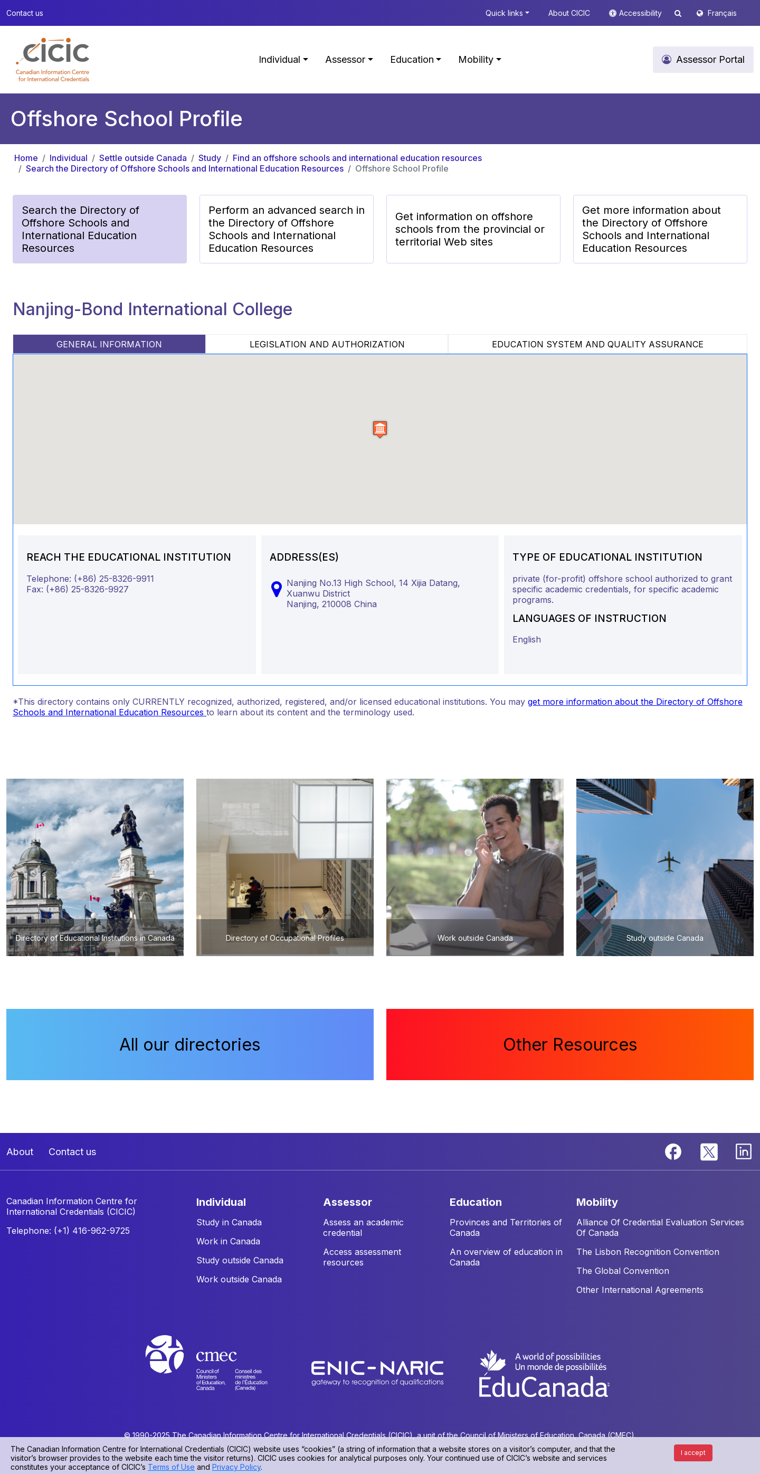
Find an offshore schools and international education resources (357, 158)
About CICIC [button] (569, 12)
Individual (69, 158)
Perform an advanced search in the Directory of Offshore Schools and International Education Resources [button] (286, 229)
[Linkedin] (744, 1150)
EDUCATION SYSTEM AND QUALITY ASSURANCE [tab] (598, 344)
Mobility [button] (475, 59)
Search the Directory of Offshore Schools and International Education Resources (185, 168)
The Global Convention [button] (622, 1270)
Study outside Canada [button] (239, 1260)
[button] (52, 59)
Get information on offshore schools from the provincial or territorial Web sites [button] (470, 229)
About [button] (19, 1151)
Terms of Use (171, 1466)
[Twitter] (709, 1150)
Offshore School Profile (402, 168)
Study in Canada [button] (229, 1222)
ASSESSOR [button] (347, 1202)
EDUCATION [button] (476, 1202)
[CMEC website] (220, 1372)
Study (209, 158)
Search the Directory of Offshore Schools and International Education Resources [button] (80, 229)
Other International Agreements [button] (640, 1289)
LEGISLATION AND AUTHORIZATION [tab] (327, 344)
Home (26, 158)
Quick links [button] (504, 12)
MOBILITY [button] (597, 1202)
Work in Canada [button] (228, 1241)
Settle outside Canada (143, 158)
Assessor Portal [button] (710, 59)
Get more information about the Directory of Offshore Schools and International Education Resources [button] (651, 229)
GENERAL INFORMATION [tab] (109, 344)
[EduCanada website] (544, 1372)
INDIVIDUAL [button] (221, 1202)
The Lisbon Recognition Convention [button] (647, 1251)
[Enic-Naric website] (378, 1372)
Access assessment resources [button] (362, 1257)
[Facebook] (674, 1150)
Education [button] (412, 59)
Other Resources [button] (570, 1044)
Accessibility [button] (641, 12)
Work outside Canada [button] (239, 1279)
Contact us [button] (24, 12)
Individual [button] (279, 59)
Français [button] (722, 12)
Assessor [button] (345, 59)
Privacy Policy (236, 1466)
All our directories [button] (190, 1044)
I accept (693, 1453)
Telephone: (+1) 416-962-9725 (68, 1230)
